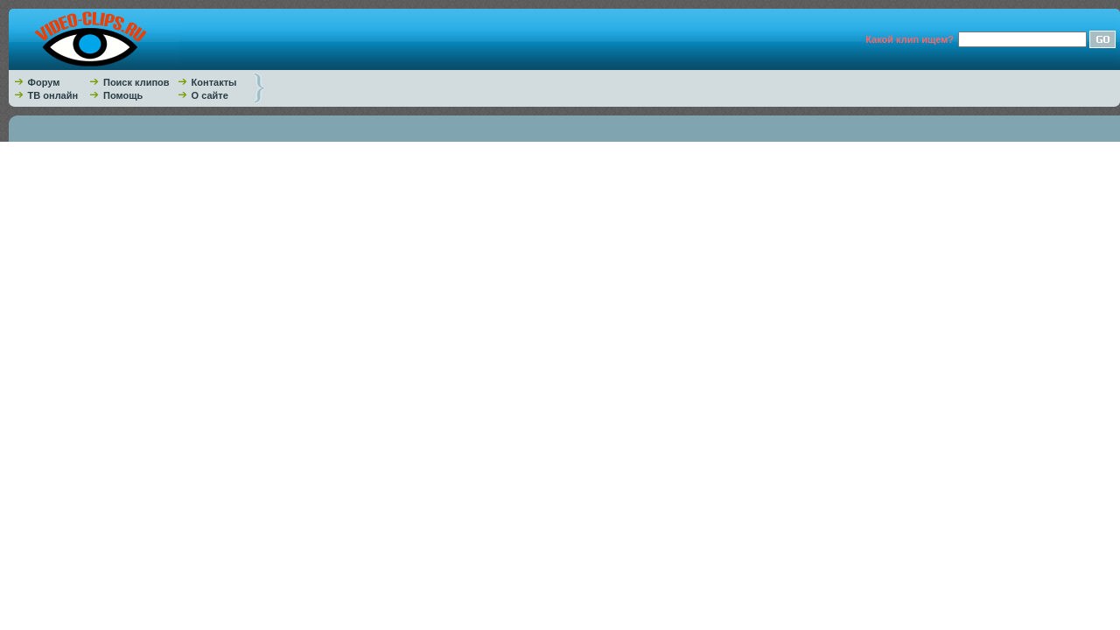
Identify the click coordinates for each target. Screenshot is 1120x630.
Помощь (123, 95)
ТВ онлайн (53, 95)
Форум (44, 82)
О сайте (210, 95)
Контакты (214, 82)
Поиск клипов (136, 82)
